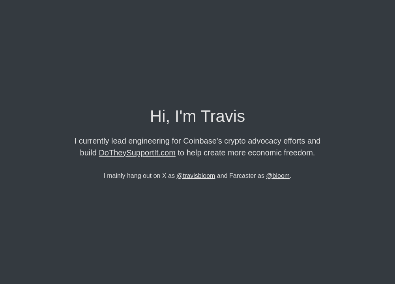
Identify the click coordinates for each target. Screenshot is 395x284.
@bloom (278, 175)
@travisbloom (195, 175)
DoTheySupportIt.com (137, 152)
